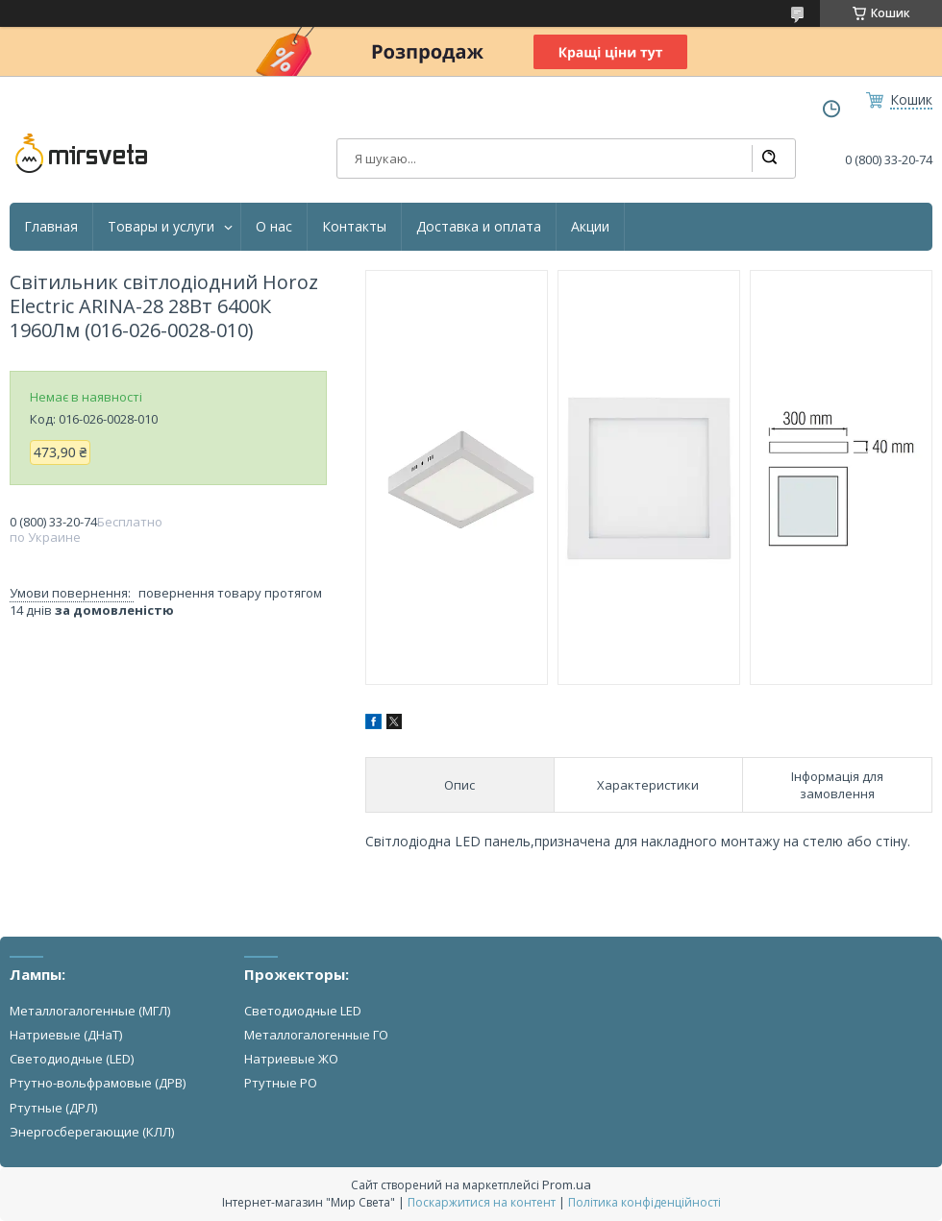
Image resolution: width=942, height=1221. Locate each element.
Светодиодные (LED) (72, 1058)
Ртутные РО (280, 1082)
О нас (274, 226)
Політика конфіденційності (644, 1202)
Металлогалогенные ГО (316, 1034)
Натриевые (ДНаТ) (66, 1034)
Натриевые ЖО (291, 1058)
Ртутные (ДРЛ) (53, 1107)
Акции (590, 226)
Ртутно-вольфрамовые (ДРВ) (98, 1082)
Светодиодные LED (302, 1010)
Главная (51, 226)
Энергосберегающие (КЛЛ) (92, 1131)
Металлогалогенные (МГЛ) (90, 1010)
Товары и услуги (161, 226)
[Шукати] (769, 158)
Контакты (354, 226)
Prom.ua (566, 1184)
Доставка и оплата (478, 226)
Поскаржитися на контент (482, 1202)
